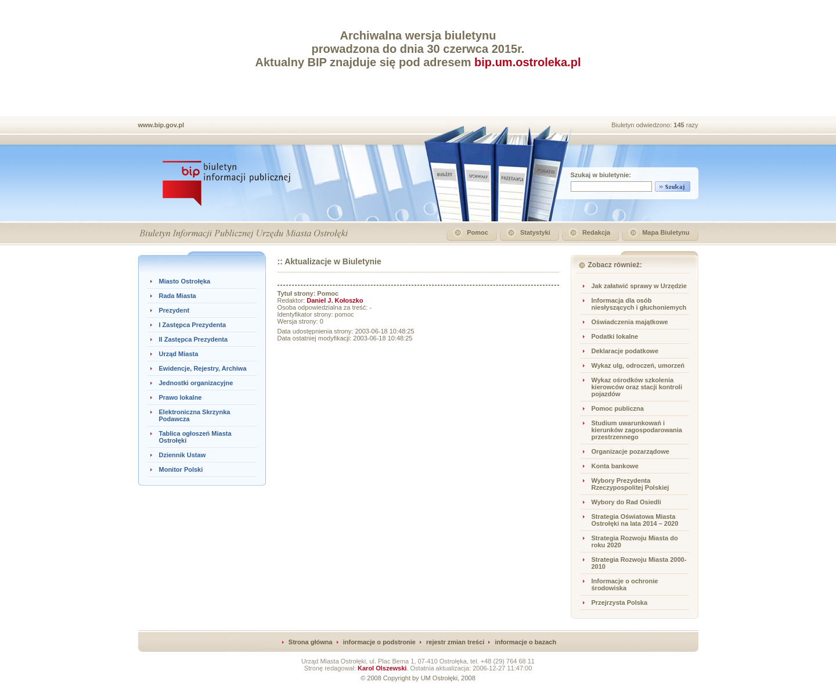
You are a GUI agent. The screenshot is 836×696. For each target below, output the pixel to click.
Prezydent (174, 310)
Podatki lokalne (615, 336)
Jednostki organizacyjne (196, 382)
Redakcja (596, 232)
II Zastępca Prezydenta (193, 339)
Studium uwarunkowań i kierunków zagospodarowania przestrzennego (637, 429)
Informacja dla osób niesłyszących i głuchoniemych (639, 304)
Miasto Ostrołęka (185, 281)
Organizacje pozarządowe (630, 451)
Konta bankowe (615, 465)
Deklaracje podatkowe (625, 350)
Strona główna (311, 641)
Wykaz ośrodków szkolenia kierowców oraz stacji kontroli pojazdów (637, 386)
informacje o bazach (525, 641)
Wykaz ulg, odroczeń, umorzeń (638, 365)
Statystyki (535, 232)
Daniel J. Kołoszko (335, 300)
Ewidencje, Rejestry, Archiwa (203, 368)
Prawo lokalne (180, 397)
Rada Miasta (177, 295)
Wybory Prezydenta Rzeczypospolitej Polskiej (630, 484)
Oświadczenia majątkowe (630, 321)
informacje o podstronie (379, 641)
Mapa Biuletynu (665, 232)
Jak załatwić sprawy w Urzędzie (639, 285)
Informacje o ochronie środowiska (625, 584)
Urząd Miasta (179, 353)
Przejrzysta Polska (620, 602)
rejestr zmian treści (455, 641)
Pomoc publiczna (618, 408)
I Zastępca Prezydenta (192, 324)
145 (679, 124)
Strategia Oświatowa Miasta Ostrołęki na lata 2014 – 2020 (635, 520)
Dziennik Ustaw (182, 454)
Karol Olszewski (382, 668)
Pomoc (477, 232)
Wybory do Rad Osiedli (626, 501)
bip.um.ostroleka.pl (527, 62)
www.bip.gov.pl (161, 124)
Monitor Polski (181, 469)
